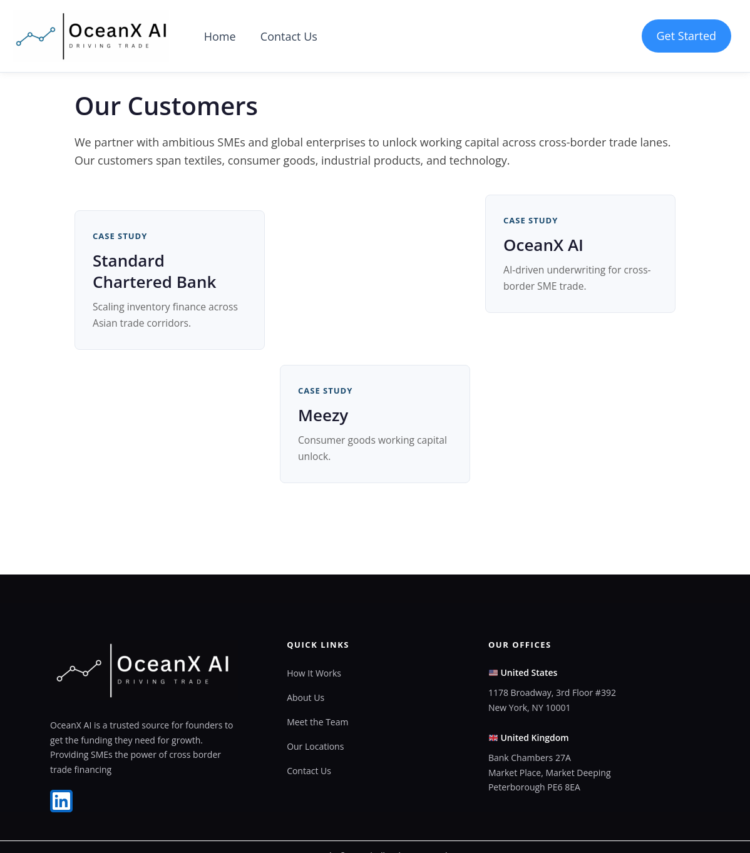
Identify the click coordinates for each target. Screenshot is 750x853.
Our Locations (315, 747)
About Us (305, 698)
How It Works (314, 673)
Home (219, 36)
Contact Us (285, 36)
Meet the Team (317, 722)
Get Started (686, 35)
